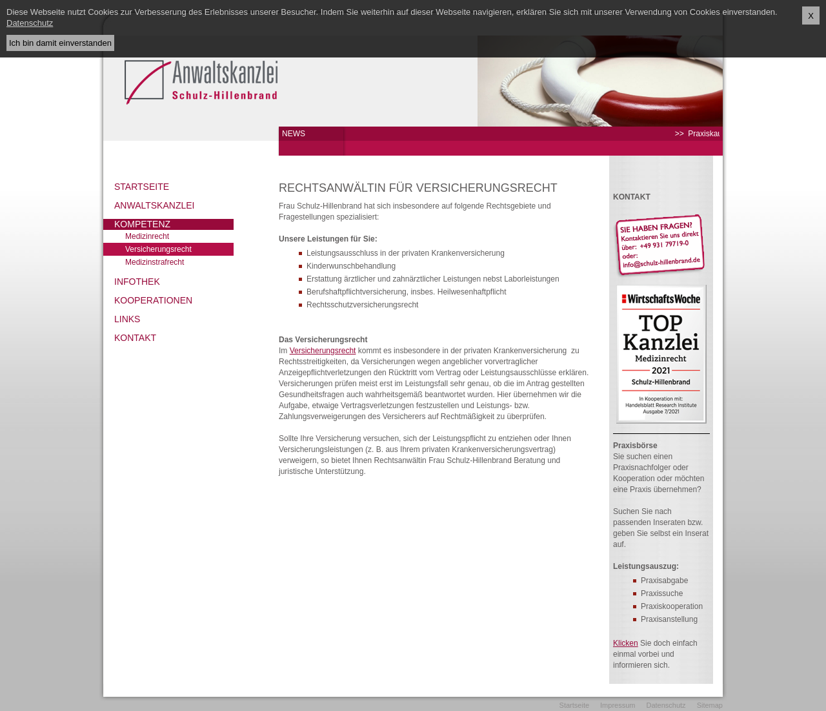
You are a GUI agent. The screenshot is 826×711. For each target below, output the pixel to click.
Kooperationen (153, 300)
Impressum (617, 705)
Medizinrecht (147, 236)
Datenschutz (665, 705)
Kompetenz (142, 224)
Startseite (141, 186)
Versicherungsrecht (158, 249)
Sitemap (710, 705)
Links (127, 319)
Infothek (137, 281)
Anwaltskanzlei (154, 205)
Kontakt (135, 338)
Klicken (625, 643)
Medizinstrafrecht (154, 262)
